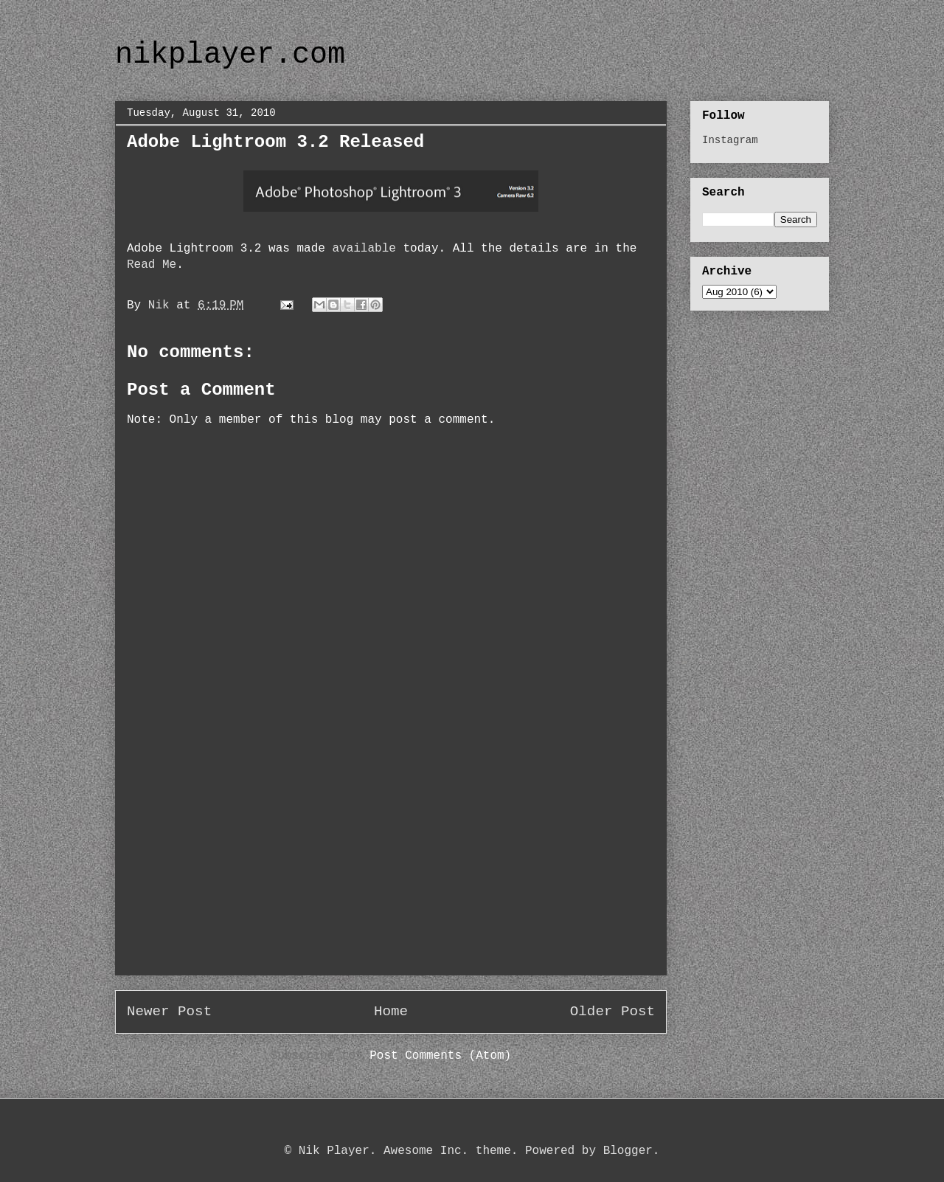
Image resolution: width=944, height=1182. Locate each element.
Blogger (628, 1151)
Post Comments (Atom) (440, 1055)
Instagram (730, 140)
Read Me (151, 265)
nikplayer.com (230, 55)
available (363, 248)
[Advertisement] (391, 871)
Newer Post (169, 1011)
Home (391, 1011)
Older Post (612, 1011)
